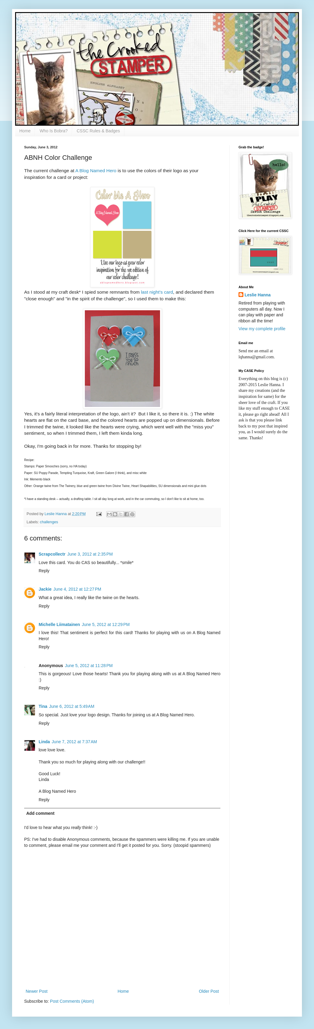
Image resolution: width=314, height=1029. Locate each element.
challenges (49, 522)
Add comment (40, 813)
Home (24, 130)
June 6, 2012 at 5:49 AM (72, 706)
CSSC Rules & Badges (98, 130)
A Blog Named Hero (95, 170)
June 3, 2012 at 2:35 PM (90, 554)
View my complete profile (262, 328)
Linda (44, 741)
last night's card (157, 292)
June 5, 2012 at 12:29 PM (106, 624)
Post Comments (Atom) (72, 1001)
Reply (44, 570)
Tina (43, 706)
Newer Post (36, 991)
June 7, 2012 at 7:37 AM (74, 741)
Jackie (45, 589)
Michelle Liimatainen (59, 624)
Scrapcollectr (52, 554)
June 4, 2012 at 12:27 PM (77, 589)
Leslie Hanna (258, 294)
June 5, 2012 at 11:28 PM (89, 665)
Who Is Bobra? (54, 130)
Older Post (209, 991)
